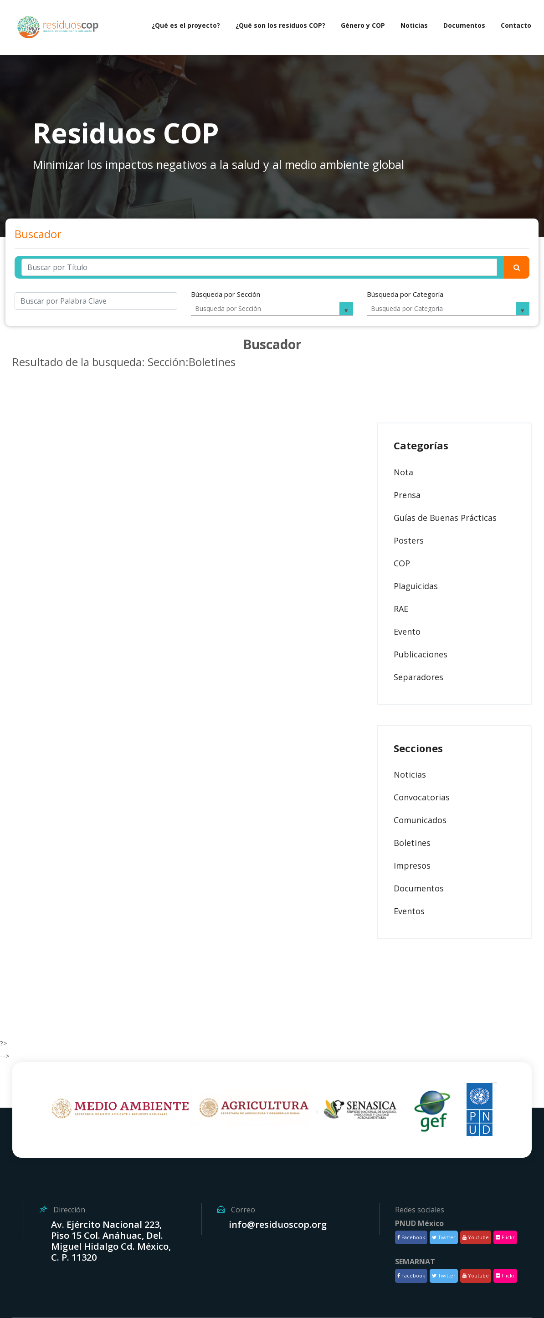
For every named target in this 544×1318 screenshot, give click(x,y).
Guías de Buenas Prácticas (445, 517)
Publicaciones (420, 654)
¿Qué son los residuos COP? (280, 25)
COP (402, 563)
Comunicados (420, 819)
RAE (401, 608)
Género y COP (363, 25)
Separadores (418, 677)
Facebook (411, 1237)
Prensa (407, 494)
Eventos (409, 911)
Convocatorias (422, 797)
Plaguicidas (416, 585)
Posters (409, 540)
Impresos (412, 865)
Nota (403, 472)
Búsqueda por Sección (225, 294)
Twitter (444, 1237)
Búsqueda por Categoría (405, 294)
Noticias (414, 25)
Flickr (505, 1237)
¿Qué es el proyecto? (186, 25)
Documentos (464, 25)
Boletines (412, 842)
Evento (407, 631)
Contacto (516, 25)
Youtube (475, 1237)
